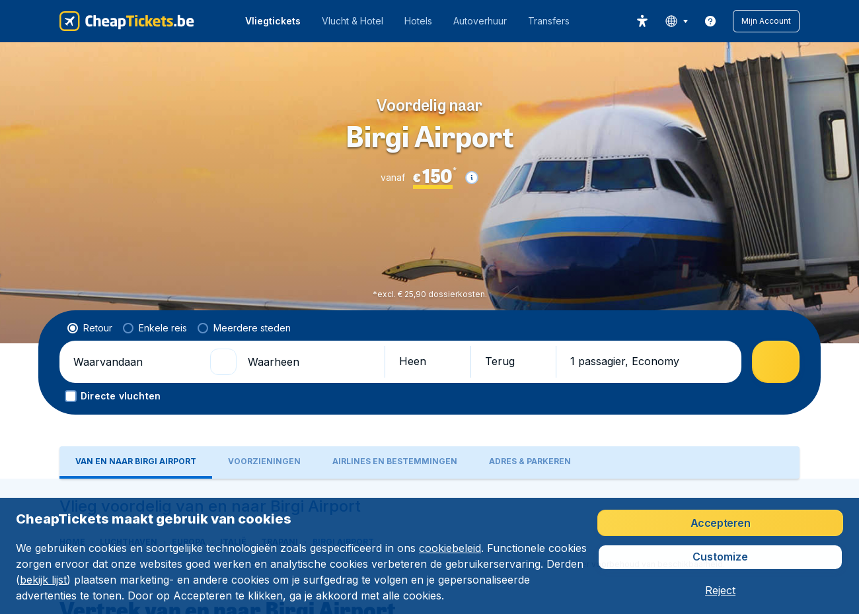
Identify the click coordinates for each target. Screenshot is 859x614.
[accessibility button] (642, 21)
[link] (710, 21)
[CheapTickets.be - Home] (126, 21)
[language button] (676, 21)
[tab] (135, 358)
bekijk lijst (43, 579)
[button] (766, 21)
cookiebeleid (450, 548)
